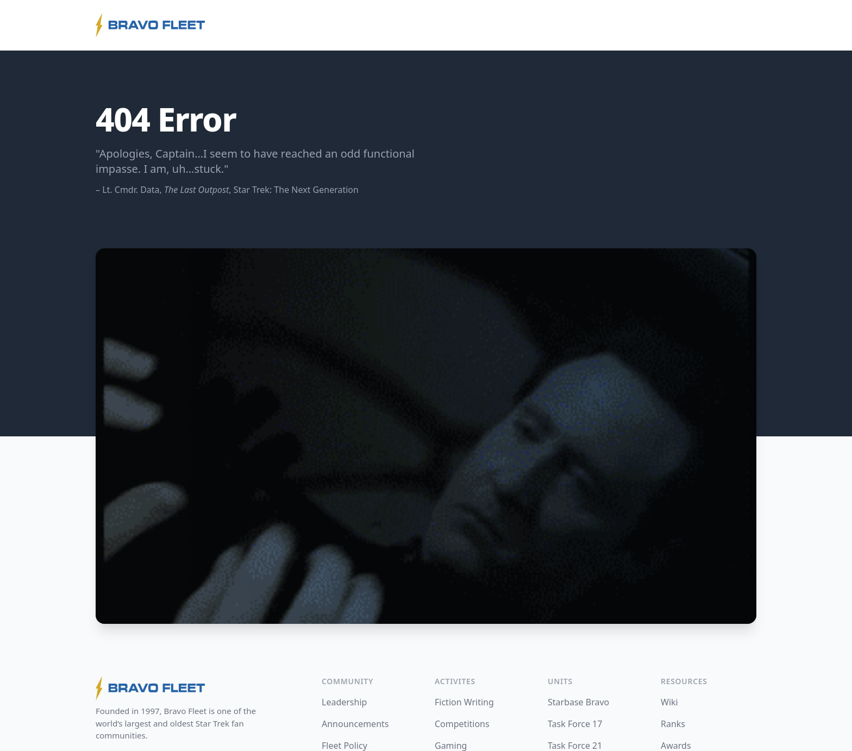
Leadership (344, 702)
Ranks (673, 724)
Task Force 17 (575, 724)
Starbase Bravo (578, 702)
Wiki (669, 702)
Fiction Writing (464, 702)
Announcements (355, 724)
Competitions (462, 724)
